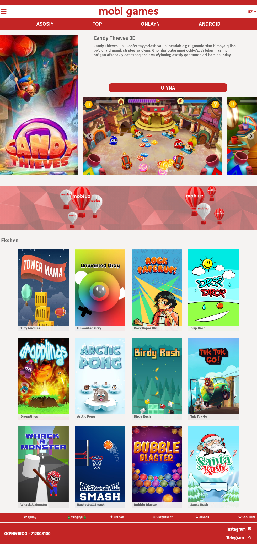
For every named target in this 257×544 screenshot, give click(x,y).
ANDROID (210, 24)
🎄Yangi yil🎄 (77, 517)
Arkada (202, 517)
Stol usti (246, 517)
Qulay (30, 517)
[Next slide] (250, 136)
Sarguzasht (163, 517)
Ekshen (117, 517)
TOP (97, 24)
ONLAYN (150, 24)
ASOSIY (44, 24)
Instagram (236, 529)
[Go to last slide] (90, 136)
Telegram (235, 537)
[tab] (166, 170)
